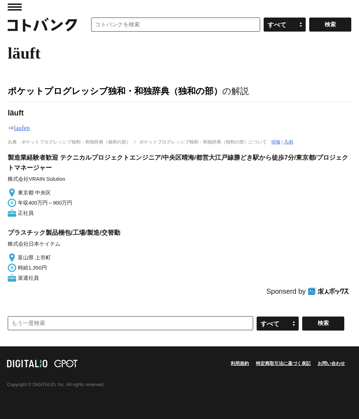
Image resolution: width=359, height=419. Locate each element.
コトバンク (42, 25)
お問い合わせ (331, 363)
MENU (15, 7)
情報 (275, 142)
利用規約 (240, 363)
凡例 (288, 142)
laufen (22, 128)
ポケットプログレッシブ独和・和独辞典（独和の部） (115, 91)
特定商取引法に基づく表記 (283, 363)
